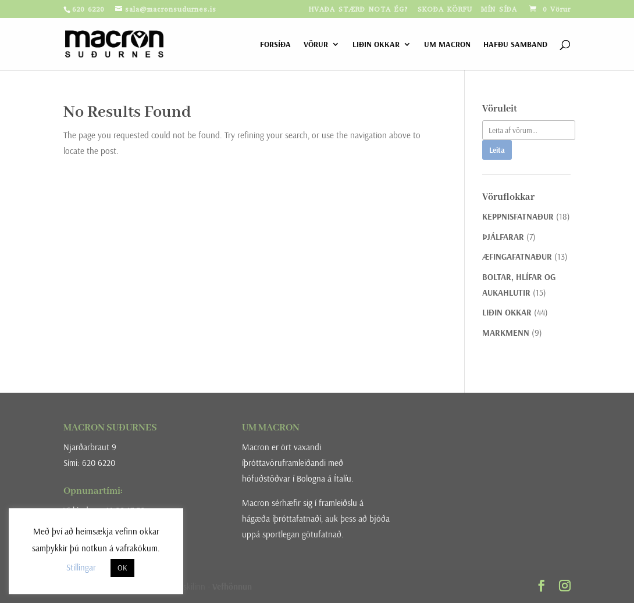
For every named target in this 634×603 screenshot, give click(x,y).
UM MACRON (447, 44)
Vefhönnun (232, 586)
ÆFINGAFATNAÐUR (517, 256)
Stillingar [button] (81, 567)
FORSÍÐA (275, 44)
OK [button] (122, 567)
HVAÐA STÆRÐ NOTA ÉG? (359, 10)
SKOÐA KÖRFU (445, 10)
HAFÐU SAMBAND (515, 44)
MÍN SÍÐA (499, 10)
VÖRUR (316, 44)
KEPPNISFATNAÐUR (518, 216)
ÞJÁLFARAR (503, 236)
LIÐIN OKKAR (376, 44)
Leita (497, 150)
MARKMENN (505, 332)
